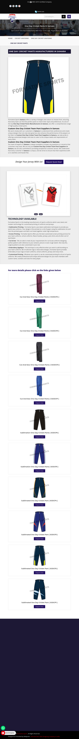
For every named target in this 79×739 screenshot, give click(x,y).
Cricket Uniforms (22, 38)
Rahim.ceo (39, 12)
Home (10, 38)
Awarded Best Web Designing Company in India (45, 736)
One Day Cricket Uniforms (41, 38)
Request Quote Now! (54, 162)
